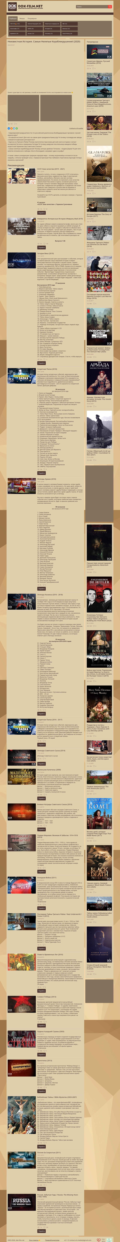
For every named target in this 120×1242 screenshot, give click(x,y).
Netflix (31, 28)
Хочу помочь (33, 1240)
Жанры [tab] (22, 18)
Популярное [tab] (32, 18)
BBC (65, 24)
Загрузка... (45, 69)
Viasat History (67, 33)
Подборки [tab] (12, 18)
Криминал (14, 33)
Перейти (41, 213)
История (48, 28)
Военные (66, 28)
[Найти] (110, 6)
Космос (31, 33)
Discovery (48, 33)
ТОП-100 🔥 (15, 24)
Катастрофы (14, 28)
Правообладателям (52, 1240)
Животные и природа (52, 24)
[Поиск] (92, 6)
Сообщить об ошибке (76, 128)
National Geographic (34, 24)
